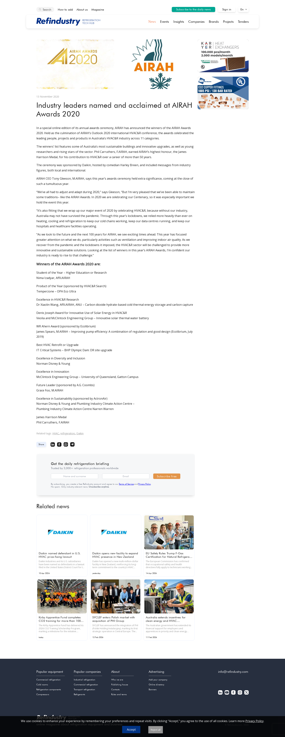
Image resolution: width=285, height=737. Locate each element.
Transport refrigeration (84, 689)
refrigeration (67, 433)
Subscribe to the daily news (193, 9)
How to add (65, 9)
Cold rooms (42, 684)
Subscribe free (167, 476)
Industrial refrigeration (84, 679)
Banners (152, 689)
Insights (178, 21)
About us (82, 9)
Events (164, 21)
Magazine (97, 9)
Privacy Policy (144, 484)
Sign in (226, 9)
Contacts (115, 689)
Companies (196, 21)
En (242, 9)
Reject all (155, 729)
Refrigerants (79, 694)
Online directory (156, 684)
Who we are (117, 679)
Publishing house (119, 684)
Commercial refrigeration (48, 679)
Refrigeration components (48, 689)
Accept (131, 730)
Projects (228, 21)
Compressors (42, 694)
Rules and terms (119, 694)
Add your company (158, 679)
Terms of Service (126, 484)
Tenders (243, 21)
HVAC (55, 433)
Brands (214, 21)
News (152, 21)
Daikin (80, 433)
